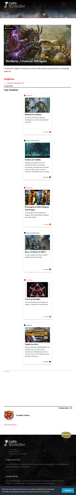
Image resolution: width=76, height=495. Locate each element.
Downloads (9, 28)
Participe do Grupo (14, 451)
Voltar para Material (10, 425)
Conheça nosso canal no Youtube (18, 454)
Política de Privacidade (41, 492)
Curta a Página (13, 449)
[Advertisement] (38, 387)
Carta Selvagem (14, 4)
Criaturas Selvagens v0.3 (14, 83)
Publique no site (11, 470)
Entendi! (68, 490)
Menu (61, 3)
